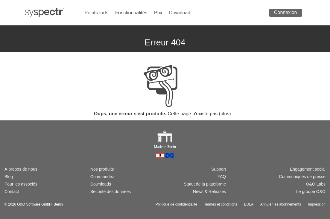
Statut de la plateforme (205, 184)
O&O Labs (316, 184)
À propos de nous (20, 169)
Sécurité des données (110, 191)
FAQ (222, 176)
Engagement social (308, 169)
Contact (11, 191)
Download (179, 12)
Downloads (100, 184)
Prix (158, 12)
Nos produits (102, 169)
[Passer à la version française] (26, 148)
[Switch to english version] (17, 148)
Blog (8, 176)
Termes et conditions (220, 204)
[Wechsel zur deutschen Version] (7, 148)
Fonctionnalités (131, 12)
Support (218, 169)
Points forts (97, 12)
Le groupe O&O (311, 191)
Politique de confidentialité (176, 204)
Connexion (285, 12)
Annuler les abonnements (280, 204)
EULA (248, 204)
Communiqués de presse (302, 176)
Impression (317, 204)
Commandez (102, 176)
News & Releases (209, 191)
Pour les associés (20, 184)
